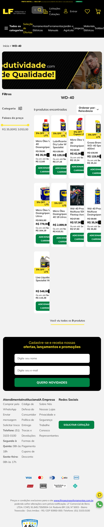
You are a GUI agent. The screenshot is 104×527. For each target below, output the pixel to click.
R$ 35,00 (7, 129)
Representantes (49, 435)
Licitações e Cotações (54, 11)
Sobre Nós (45, 404)
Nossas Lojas (47, 409)
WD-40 (16, 45)
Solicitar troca (11, 425)
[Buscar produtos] (40, 10)
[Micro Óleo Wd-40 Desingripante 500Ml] (76, 146)
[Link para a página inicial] (6, 46)
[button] (99, 495)
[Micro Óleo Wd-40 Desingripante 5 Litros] (41, 215)
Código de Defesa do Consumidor (29, 409)
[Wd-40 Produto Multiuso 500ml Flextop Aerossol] (76, 215)
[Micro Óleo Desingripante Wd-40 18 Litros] (59, 215)
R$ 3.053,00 (20, 129)
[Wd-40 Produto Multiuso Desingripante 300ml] (93, 215)
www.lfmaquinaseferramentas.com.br (73, 500)
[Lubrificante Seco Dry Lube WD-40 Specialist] (59, 146)
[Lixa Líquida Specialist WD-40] (41, 282)
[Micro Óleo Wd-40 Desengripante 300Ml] (41, 146)
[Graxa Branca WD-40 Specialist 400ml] (93, 146)
